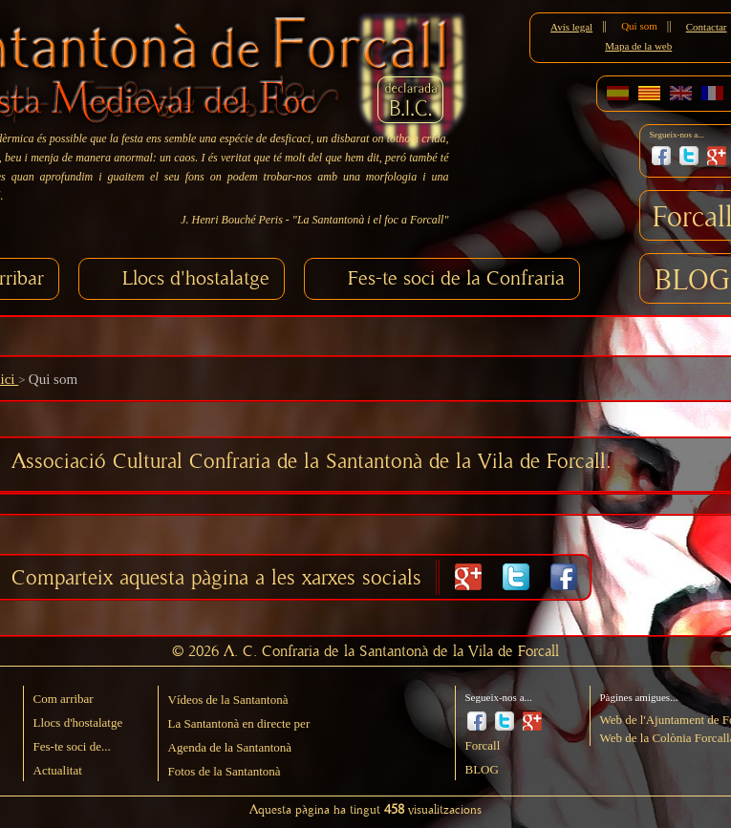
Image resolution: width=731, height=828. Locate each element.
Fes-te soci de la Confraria (456, 278)
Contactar (706, 26)
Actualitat (57, 770)
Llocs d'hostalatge (195, 278)
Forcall (483, 745)
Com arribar (63, 698)
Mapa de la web (638, 46)
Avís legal (571, 26)
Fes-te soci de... (72, 746)
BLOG (692, 280)
